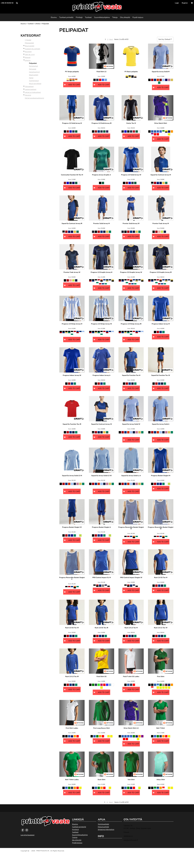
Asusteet (28, 51)
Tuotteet (31, 24)
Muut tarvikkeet (35, 83)
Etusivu (23, 24)
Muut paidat (29, 46)
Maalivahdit (33, 75)
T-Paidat (28, 40)
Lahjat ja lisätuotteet (33, 92)
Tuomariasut (34, 81)
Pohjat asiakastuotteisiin (34, 98)
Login (177, 3)
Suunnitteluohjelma (80, 835)
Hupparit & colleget (32, 49)
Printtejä (75, 829)
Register (185, 3)
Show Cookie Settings (97, 854)
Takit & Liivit (30, 54)
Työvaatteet (29, 86)
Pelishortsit (33, 66)
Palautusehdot (103, 827)
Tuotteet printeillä (79, 827)
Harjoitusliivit (34, 72)
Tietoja (74, 837)
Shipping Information (106, 829)
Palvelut (28, 95)
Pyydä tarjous (77, 843)
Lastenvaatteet (30, 89)
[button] (17, 3)
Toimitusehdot (103, 824)
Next (111, 39)
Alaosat (27, 57)
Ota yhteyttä (76, 840)
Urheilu (37, 24)
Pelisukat (32, 69)
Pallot (31, 78)
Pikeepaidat (29, 43)
